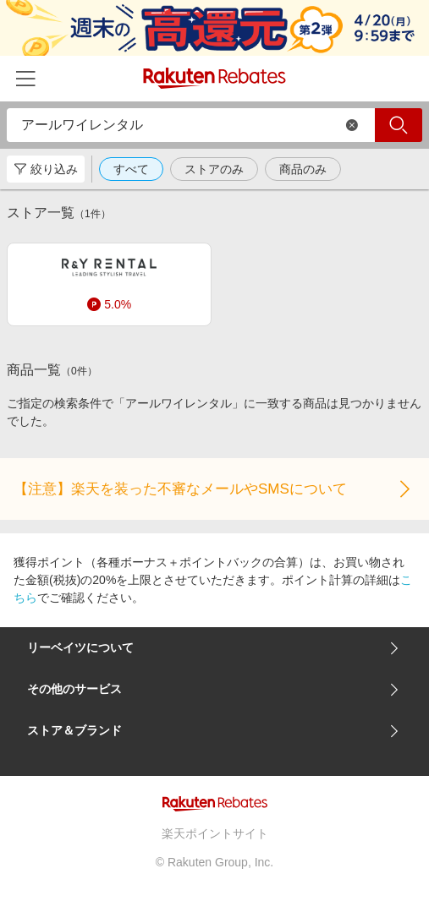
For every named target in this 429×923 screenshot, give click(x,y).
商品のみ (303, 169)
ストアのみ (214, 169)
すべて (131, 169)
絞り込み (46, 169)
